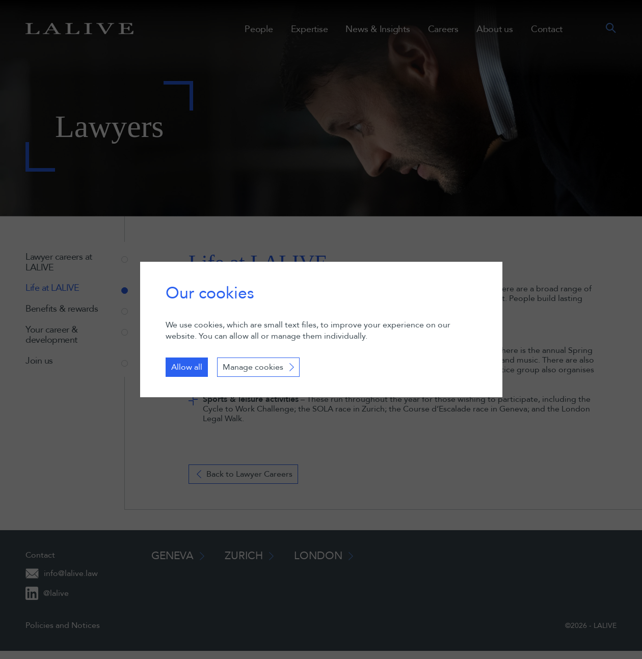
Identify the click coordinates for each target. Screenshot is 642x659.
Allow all (186, 367)
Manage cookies (253, 367)
